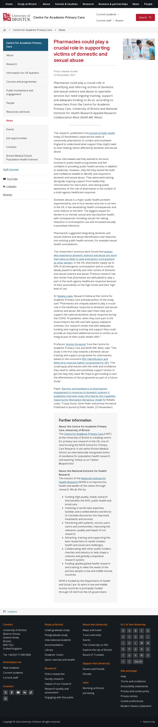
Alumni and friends (93, 669)
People (148, 4)
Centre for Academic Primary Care (59, 17)
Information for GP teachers (22, 73)
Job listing (88, 693)
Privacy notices (129, 696)
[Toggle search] (145, 17)
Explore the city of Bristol (97, 650)
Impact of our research (58, 683)
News (136, 4)
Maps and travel (92, 630)
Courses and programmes (21, 81)
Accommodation (54, 645)
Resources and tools (18, 111)
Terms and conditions (133, 681)
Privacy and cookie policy (135, 691)
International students (58, 640)
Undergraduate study (57, 630)
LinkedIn (11, 186)
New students (11, 667)
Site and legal (129, 670)
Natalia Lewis (65, 296)
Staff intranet (11, 169)
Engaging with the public (59, 697)
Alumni (119, 20)
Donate (87, 674)
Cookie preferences (132, 701)
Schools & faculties (66, 4)
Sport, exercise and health (60, 659)
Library (49, 650)
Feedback (12, 612)
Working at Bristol (93, 688)
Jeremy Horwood (75, 344)
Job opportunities (16, 138)
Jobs (86, 682)
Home (9, 4)
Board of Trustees (93, 654)
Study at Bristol (27, 4)
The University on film (95, 645)
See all (138, 661)
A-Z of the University (133, 624)
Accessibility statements (134, 686)
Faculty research (54, 679)
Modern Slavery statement (136, 706)
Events (10, 129)
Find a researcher (55, 674)
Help (123, 676)
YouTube (12, 179)
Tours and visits (92, 635)
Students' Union (54, 654)
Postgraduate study (56, 635)
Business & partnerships (113, 4)
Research (88, 4)
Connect (8, 686)
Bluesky (7, 194)
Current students (106, 14)
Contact (8, 624)
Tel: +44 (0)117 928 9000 (17, 654)
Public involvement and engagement (19, 92)
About (46, 4)
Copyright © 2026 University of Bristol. (22, 721)
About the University (95, 624)
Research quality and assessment (57, 690)
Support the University (96, 663)
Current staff (103, 20)
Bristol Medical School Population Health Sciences (22, 157)
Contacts (11, 147)
